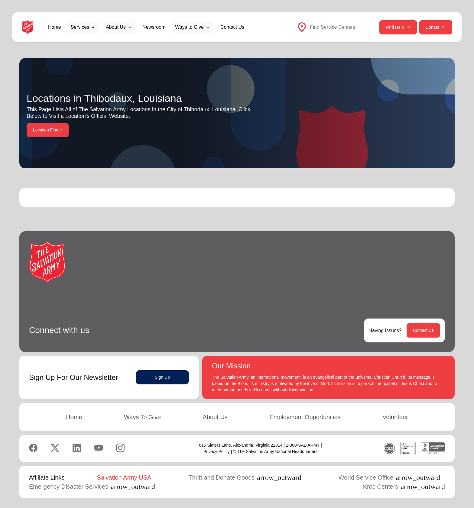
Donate (436, 27)
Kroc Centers (404, 486)
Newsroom (153, 27)
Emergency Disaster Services (92, 486)
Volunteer (395, 417)
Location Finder (47, 130)
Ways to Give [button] (189, 27)
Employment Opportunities (305, 417)
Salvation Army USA (124, 477)
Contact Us (232, 27)
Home (54, 27)
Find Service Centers (332, 27)
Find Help (398, 27)
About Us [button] (116, 27)
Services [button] (80, 27)
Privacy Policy (216, 451)
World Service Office (389, 477)
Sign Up (162, 377)
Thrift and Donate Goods (244, 477)
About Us (215, 417)
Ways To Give (142, 417)
